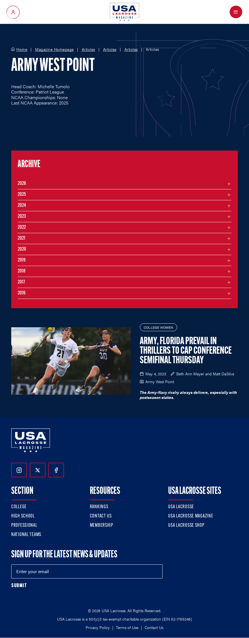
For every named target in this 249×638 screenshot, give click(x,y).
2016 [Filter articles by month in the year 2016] (22, 293)
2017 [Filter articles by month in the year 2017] (21, 282)
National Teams (26, 534)
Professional (24, 525)
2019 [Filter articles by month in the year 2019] (22, 260)
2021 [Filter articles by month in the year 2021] (21, 238)
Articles (88, 49)
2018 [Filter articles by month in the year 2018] (22, 271)
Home (21, 49)
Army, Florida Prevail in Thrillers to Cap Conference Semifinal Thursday (186, 351)
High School (23, 516)
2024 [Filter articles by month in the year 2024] (22, 205)
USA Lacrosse (181, 507)
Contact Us (101, 516)
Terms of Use (127, 627)
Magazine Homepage (54, 49)
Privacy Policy (98, 627)
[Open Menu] (236, 12)
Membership (101, 525)
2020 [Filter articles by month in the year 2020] (22, 249)
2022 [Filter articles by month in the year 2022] (22, 227)
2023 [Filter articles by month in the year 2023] (22, 216)
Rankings (99, 507)
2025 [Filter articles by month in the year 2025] (22, 194)
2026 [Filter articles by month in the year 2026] (22, 183)
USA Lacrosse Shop (186, 525)
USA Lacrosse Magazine (190, 516)
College (19, 507)
